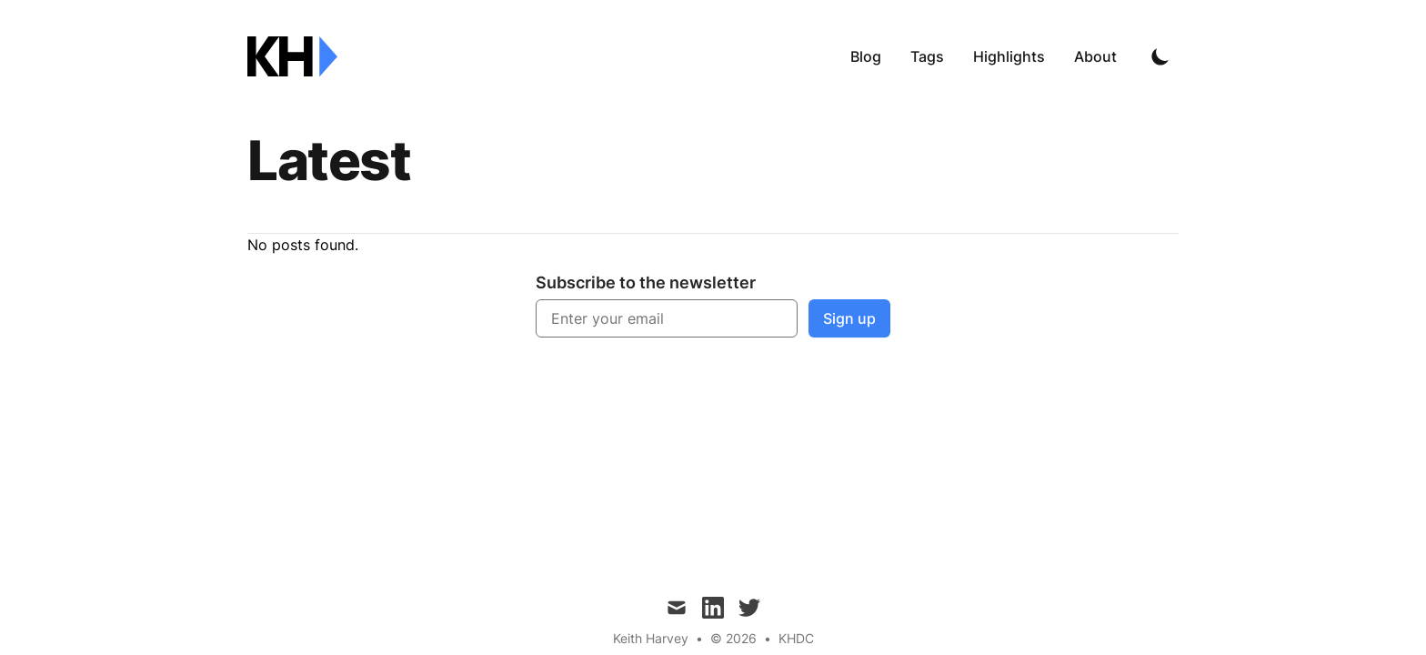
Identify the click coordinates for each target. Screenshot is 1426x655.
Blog (865, 56)
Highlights (1009, 56)
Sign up (849, 318)
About (1095, 56)
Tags (927, 56)
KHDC (796, 638)
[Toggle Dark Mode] (1160, 56)
